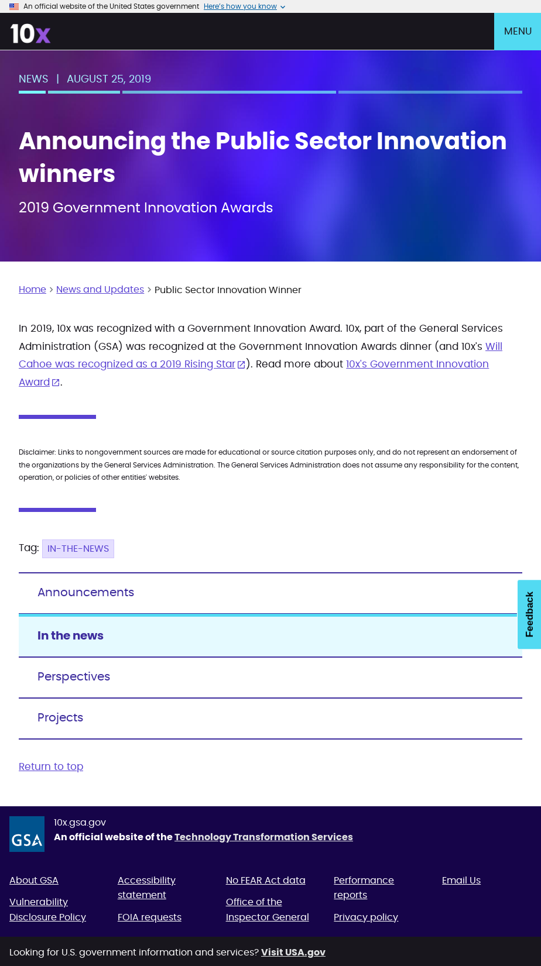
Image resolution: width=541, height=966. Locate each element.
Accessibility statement (147, 888)
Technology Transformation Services (263, 837)
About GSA (34, 880)
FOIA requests (150, 917)
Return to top (51, 767)
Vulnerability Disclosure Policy (47, 910)
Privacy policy (366, 917)
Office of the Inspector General (267, 910)
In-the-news (78, 549)
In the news (70, 636)
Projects (60, 718)
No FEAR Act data (266, 880)
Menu (518, 31)
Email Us (461, 880)
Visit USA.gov (293, 952)
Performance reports (364, 888)
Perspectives (73, 677)
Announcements (85, 593)
